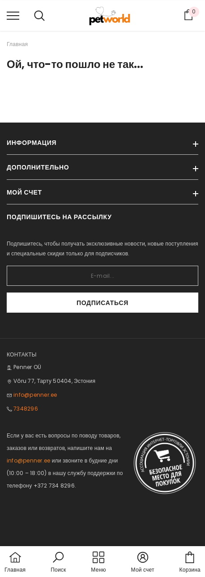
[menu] (13, 15)
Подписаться (102, 302)
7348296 (25, 408)
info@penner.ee (35, 395)
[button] (58, 563)
